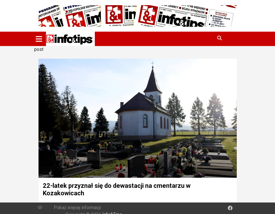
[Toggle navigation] (39, 39)
